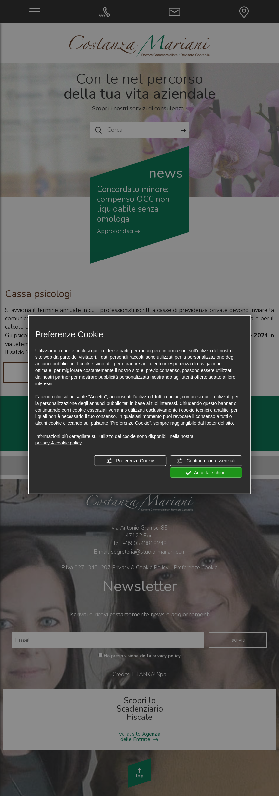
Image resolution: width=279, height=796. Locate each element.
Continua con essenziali (206, 461)
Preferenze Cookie (130, 461)
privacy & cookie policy (58, 442)
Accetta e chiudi (206, 473)
